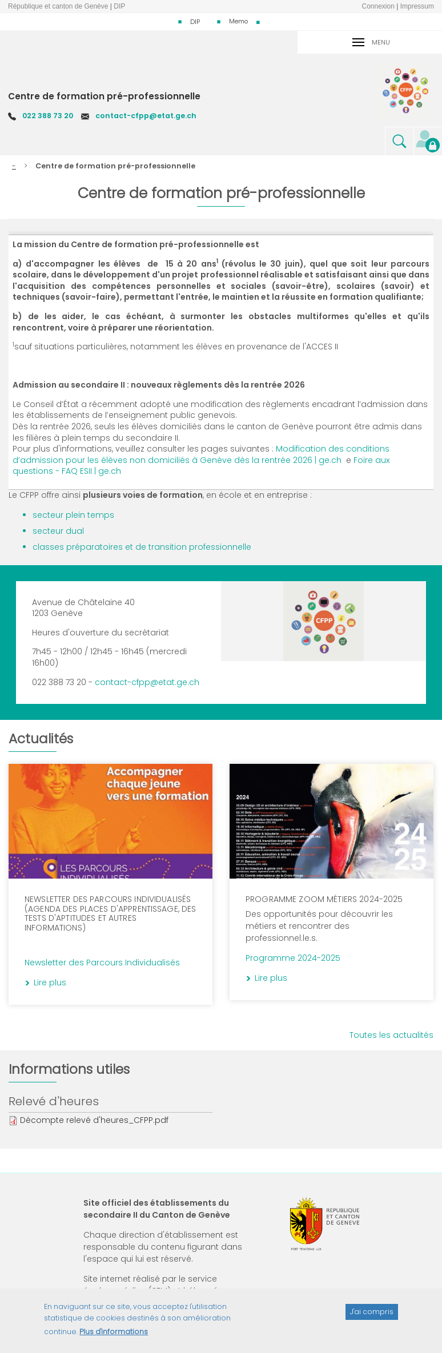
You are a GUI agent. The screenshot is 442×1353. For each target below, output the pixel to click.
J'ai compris (371, 1317)
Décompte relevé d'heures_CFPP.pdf (94, 1120)
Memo (238, 21)
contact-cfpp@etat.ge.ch (145, 115)
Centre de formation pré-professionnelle (104, 96)
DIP (195, 21)
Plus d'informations (113, 1337)
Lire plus (180, 785)
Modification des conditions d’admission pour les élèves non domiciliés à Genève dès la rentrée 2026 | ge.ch (201, 454)
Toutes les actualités (391, 1035)
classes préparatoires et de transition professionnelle (142, 547)
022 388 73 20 (47, 115)
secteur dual (58, 531)
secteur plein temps (73, 515)
